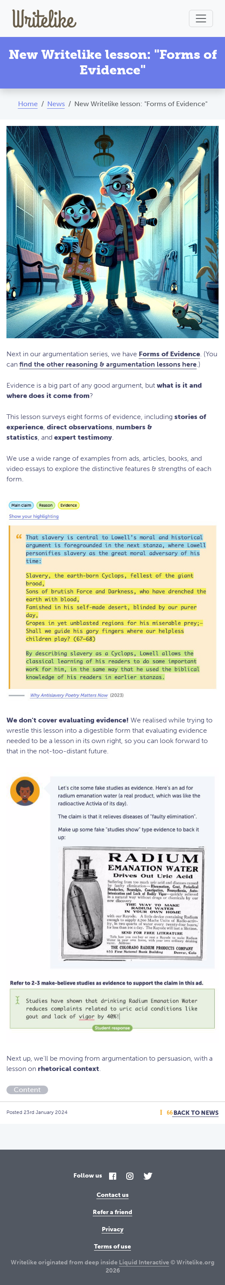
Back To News (189, 1113)
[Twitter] (147, 1177)
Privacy (113, 1229)
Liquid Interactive (144, 1262)
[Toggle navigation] (201, 18)
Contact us (113, 1195)
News (56, 104)
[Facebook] (112, 1177)
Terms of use (112, 1246)
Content (27, 1090)
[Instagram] (129, 1177)
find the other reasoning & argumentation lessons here (108, 364)
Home (28, 104)
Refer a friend (112, 1212)
